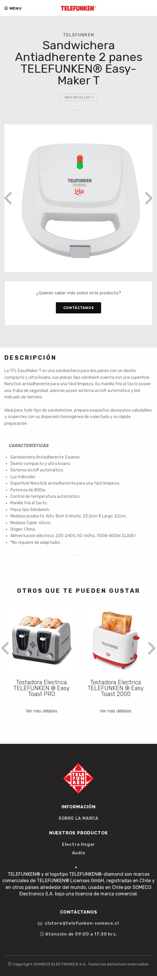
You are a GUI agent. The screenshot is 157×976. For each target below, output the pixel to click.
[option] (78, 198)
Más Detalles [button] (79, 97)
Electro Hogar (78, 845)
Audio (78, 853)
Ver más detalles (41, 711)
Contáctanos (78, 308)
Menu (13, 8)
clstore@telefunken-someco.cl (78, 923)
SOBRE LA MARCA (78, 819)
